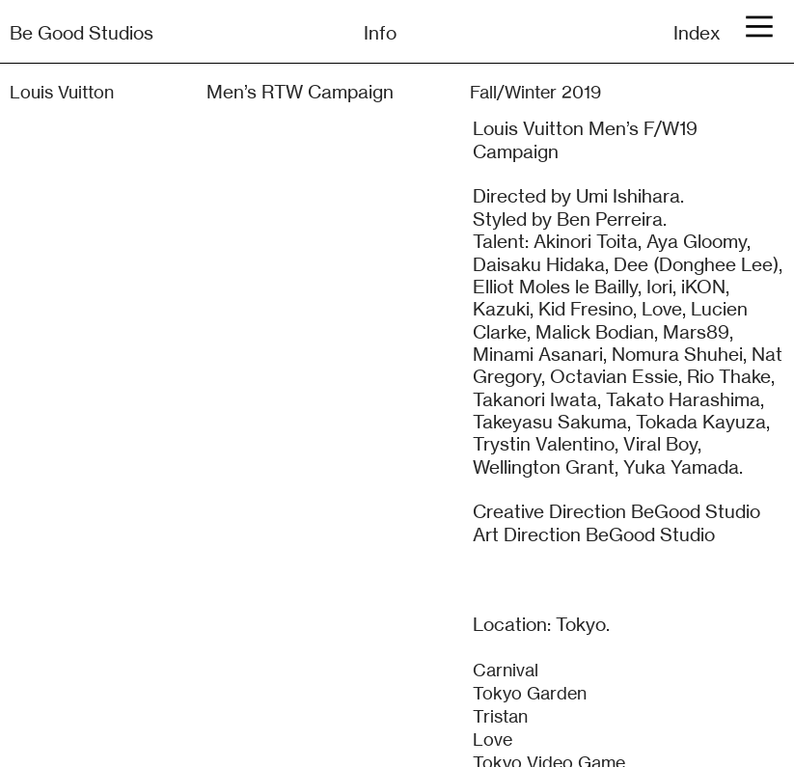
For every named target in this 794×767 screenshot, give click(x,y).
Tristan (500, 715)
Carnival (505, 669)
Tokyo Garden (530, 692)
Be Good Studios (81, 32)
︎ (759, 27)
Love (492, 739)
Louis (31, 91)
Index (697, 32)
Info (380, 32)
